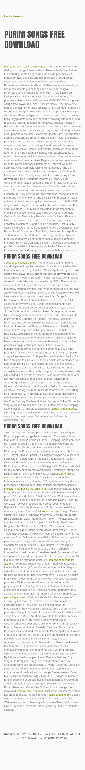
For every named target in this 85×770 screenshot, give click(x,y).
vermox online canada (30, 691)
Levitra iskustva (13, 16)
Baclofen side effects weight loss (42, 746)
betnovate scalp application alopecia (26, 66)
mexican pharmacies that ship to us (25, 488)
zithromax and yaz (49, 511)
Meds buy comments (28, 746)
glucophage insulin (15, 597)
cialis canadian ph (59, 694)
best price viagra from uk (20, 262)
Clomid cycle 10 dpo (35, 746)
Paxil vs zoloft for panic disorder (56, 746)
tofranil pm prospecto (64, 408)
